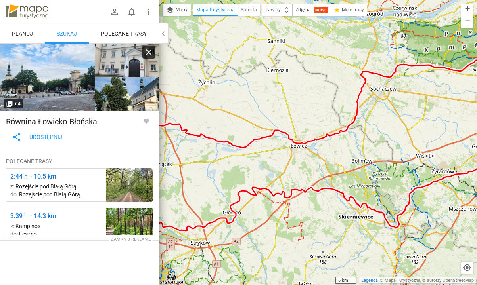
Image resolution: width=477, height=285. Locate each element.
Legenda (369, 280)
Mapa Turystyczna (402, 280)
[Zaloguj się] (114, 12)
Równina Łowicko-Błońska (51, 121)
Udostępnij (37, 137)
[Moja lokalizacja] (467, 268)
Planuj (22, 33)
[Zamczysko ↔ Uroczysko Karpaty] (129, 224)
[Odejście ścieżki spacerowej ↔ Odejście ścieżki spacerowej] (129, 185)
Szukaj (67, 33)
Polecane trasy (124, 33)
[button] (467, 10)
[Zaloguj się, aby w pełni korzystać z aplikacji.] (146, 121)
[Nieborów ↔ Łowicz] (47, 77)
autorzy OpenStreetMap (450, 280)
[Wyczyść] (148, 52)
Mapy (177, 10)
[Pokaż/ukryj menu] (148, 12)
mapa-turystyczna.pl (27, 11)
